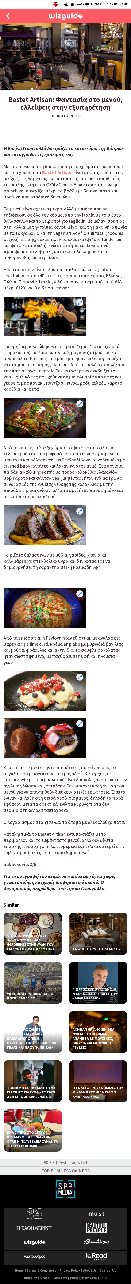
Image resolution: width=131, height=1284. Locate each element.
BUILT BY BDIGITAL (37, 1278)
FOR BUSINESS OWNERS (66, 1171)
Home (19, 1271)
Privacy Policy (69, 1271)
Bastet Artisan (57, 172)
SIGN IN (99, 4)
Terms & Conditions (41, 1271)
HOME (123, 4)
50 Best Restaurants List (65, 1162)
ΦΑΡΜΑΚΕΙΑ (84, 4)
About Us (89, 1271)
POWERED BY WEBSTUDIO (88, 1278)
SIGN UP (112, 4)
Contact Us (108, 1271)
